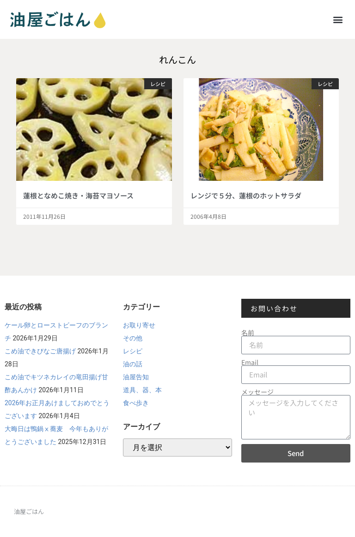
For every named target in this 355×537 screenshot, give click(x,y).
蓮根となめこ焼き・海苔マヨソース (78, 195)
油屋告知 (136, 377)
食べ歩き (136, 403)
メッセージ (257, 392)
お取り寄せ (139, 325)
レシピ (132, 351)
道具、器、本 (142, 390)
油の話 (132, 364)
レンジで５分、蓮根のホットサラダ (245, 195)
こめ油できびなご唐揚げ (40, 351)
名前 (247, 332)
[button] (338, 19)
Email (249, 362)
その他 (132, 338)
